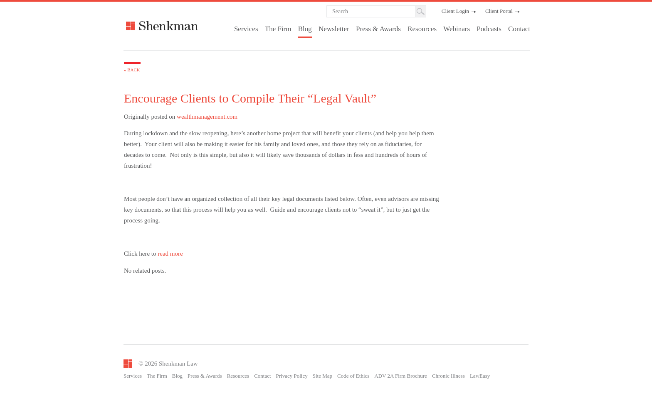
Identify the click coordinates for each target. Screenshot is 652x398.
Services (246, 29)
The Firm (278, 29)
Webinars (456, 29)
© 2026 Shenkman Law (168, 363)
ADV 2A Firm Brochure (400, 376)
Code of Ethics (353, 376)
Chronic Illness (448, 376)
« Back (132, 69)
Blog (305, 29)
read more (170, 253)
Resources (422, 29)
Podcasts (489, 29)
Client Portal (499, 11)
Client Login (455, 11)
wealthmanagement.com (207, 116)
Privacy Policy (292, 376)
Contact (519, 29)
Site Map (322, 376)
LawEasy (480, 376)
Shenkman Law (187, 25)
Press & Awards (378, 29)
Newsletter (334, 29)
